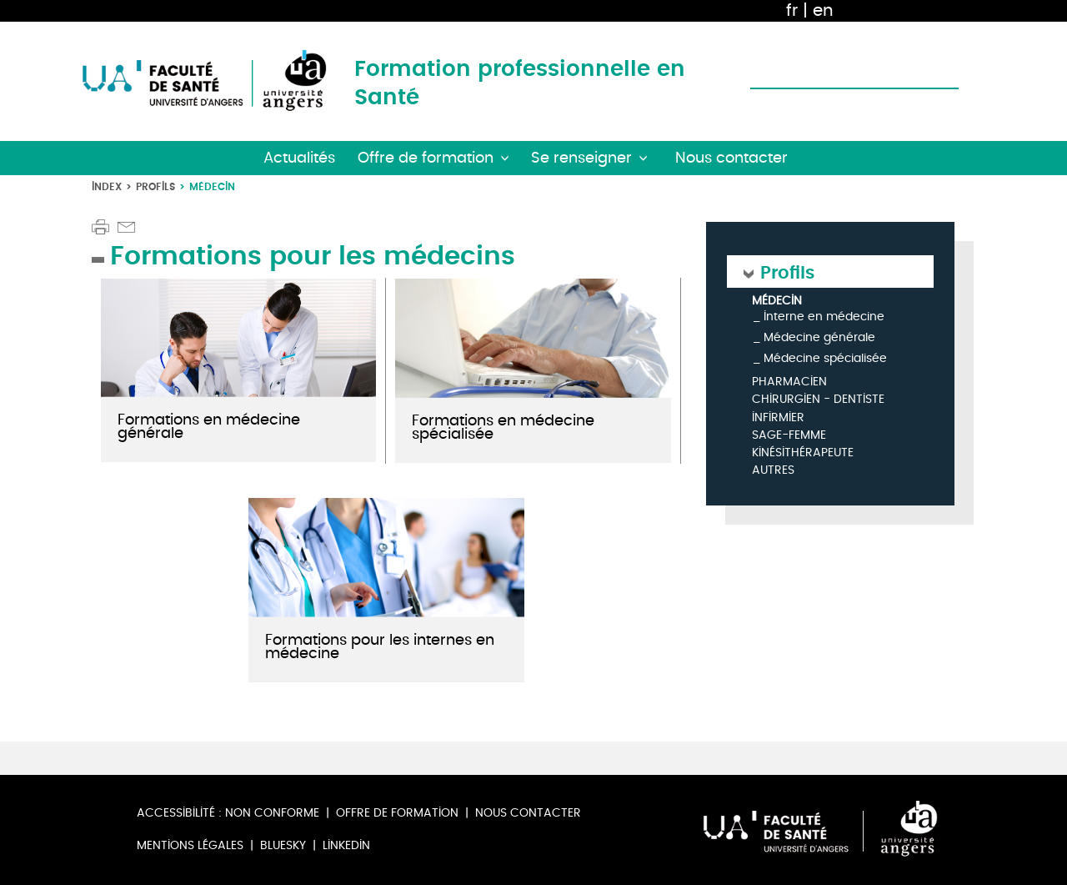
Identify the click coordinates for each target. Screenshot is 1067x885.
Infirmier (778, 418)
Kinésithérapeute (803, 453)
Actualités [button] (299, 158)
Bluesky (283, 845)
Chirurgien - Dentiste (818, 400)
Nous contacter (528, 813)
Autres (773, 471)
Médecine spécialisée (825, 358)
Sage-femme (789, 436)
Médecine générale (819, 337)
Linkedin (346, 845)
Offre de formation (397, 813)
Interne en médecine (824, 316)
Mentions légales (190, 845)
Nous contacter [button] (731, 158)
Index (107, 186)
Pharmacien (789, 382)
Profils (155, 186)
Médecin (777, 301)
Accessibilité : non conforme (228, 813)
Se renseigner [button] (581, 158)
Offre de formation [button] (425, 158)
